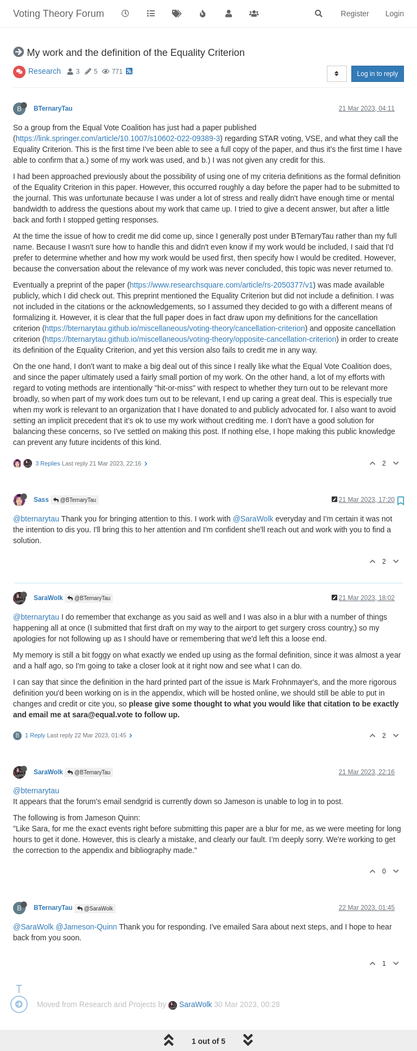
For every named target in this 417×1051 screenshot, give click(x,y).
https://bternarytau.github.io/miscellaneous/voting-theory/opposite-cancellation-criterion (190, 339)
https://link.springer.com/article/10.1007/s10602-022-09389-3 (118, 138)
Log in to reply (377, 74)
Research (44, 71)
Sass (41, 500)
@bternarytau (36, 518)
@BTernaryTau (74, 500)
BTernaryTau (53, 108)
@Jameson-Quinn (86, 926)
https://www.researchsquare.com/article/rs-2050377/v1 (221, 285)
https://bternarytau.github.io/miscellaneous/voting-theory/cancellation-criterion (175, 328)
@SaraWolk (253, 518)
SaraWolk (48, 598)
